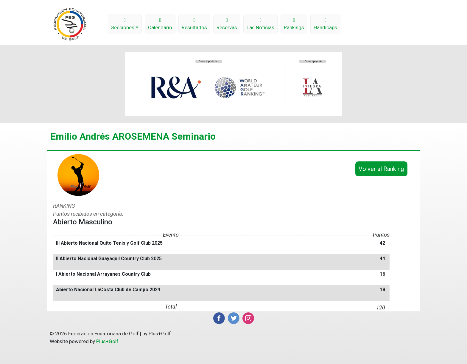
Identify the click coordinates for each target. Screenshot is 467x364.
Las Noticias (260, 24)
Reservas (227, 24)
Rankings (294, 24)
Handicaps (325, 24)
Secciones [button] (122, 24)
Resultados (194, 24)
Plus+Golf (107, 341)
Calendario (160, 24)
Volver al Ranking (381, 168)
